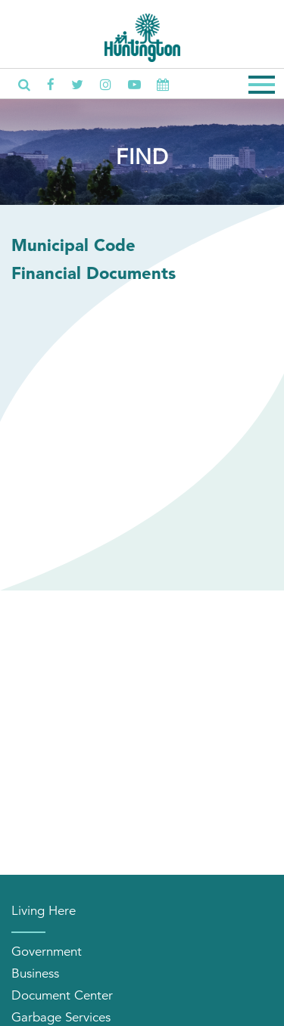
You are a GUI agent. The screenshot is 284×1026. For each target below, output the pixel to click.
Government (46, 951)
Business (35, 973)
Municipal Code (73, 245)
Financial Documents (93, 273)
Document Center (62, 995)
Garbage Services (61, 1017)
